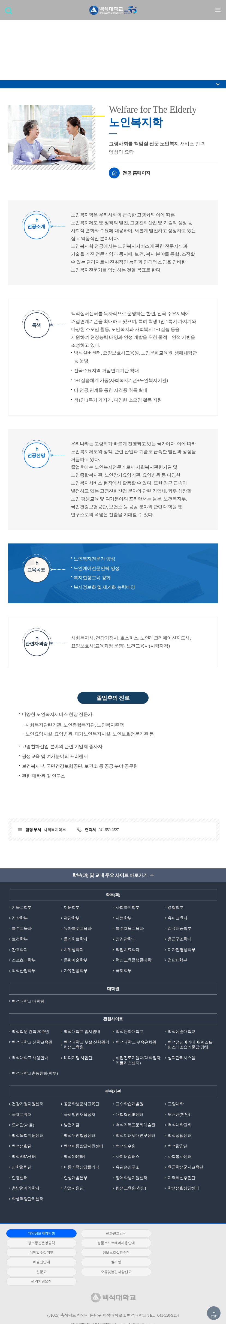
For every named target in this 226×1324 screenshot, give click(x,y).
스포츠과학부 (23, 960)
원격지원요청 (110, 1262)
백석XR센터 (74, 1157)
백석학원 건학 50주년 (30, 1032)
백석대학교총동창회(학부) (35, 1073)
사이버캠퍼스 (127, 1157)
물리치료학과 (76, 939)
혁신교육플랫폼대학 (133, 960)
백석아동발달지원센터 (83, 1146)
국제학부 (123, 971)
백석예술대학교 (181, 1032)
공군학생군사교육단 (82, 1104)
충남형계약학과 (26, 1188)
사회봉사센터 (179, 1157)
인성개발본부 (76, 1178)
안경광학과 (125, 939)
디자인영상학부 (181, 950)
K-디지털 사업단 (78, 1058)
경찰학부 (175, 907)
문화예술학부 (76, 960)
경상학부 (20, 918)
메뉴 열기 (218, 10)
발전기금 (72, 1125)
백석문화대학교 (129, 1032)
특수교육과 (22, 928)
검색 (10, 12)
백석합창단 (178, 1146)
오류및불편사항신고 (39, 1262)
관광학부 (72, 918)
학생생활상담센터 (183, 1188)
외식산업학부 (23, 971)
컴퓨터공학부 (179, 928)
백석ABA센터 (24, 1157)
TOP (213, 1316)
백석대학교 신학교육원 (32, 1042)
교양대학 (175, 1104)
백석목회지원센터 (27, 1136)
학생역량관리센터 (27, 1199)
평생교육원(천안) (131, 1188)
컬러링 (110, 1253)
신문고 (181, 1253)
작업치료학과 (127, 950)
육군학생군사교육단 (185, 1167)
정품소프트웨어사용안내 (39, 1243)
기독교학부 (22, 907)
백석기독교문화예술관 (135, 1125)
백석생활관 (22, 1146)
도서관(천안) (179, 1115)
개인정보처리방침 (39, 1234)
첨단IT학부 (177, 960)
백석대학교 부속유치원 (136, 1042)
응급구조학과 (179, 939)
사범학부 (123, 918)
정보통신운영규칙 (181, 1234)
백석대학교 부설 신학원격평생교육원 (86, 1045)
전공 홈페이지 (136, 173)
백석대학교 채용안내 (30, 1058)
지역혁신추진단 (181, 1178)
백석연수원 (125, 1146)
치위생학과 (74, 950)
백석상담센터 (179, 1136)
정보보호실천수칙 (181, 1243)
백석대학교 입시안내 (82, 1032)
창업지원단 (74, 1188)
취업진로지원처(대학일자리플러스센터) (138, 1060)
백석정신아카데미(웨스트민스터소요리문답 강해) (190, 1045)
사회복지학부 (127, 907)
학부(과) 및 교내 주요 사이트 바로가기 (109, 875)
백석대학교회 (179, 1125)
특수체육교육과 (129, 928)
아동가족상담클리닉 (82, 1167)
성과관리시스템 (181, 1058)
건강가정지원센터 (27, 1104)
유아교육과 (178, 918)
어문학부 (72, 907)
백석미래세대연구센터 (135, 1136)
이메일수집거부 (110, 1243)
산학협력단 (22, 1167)
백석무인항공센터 (79, 1136)
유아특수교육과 (78, 928)
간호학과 (20, 950)
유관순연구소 (127, 1167)
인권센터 (20, 1178)
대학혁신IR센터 (129, 1115)
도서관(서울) (23, 1125)
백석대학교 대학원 (28, 1001)
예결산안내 (39, 1253)
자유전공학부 (76, 971)
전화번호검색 (110, 1234)
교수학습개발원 (129, 1104)
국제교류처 (22, 1115)
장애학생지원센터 (131, 1178)
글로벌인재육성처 (79, 1115)
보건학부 (20, 939)
